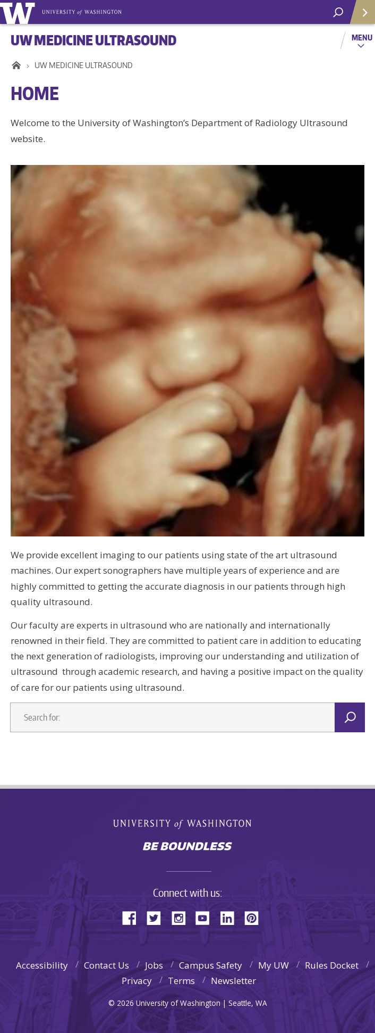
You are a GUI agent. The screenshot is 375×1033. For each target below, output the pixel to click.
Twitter (158, 917)
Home (14, 65)
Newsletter (233, 980)
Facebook (133, 917)
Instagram (182, 917)
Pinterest (255, 917)
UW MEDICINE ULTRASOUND (84, 65)
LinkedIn (231, 917)
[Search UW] (338, 12)
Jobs (154, 965)
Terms (181, 980)
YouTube (206, 917)
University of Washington (188, 823)
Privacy (137, 980)
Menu (362, 37)
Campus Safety (210, 965)
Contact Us (106, 965)
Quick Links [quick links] (358, 16)
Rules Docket (332, 965)
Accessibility (42, 965)
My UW (273, 965)
